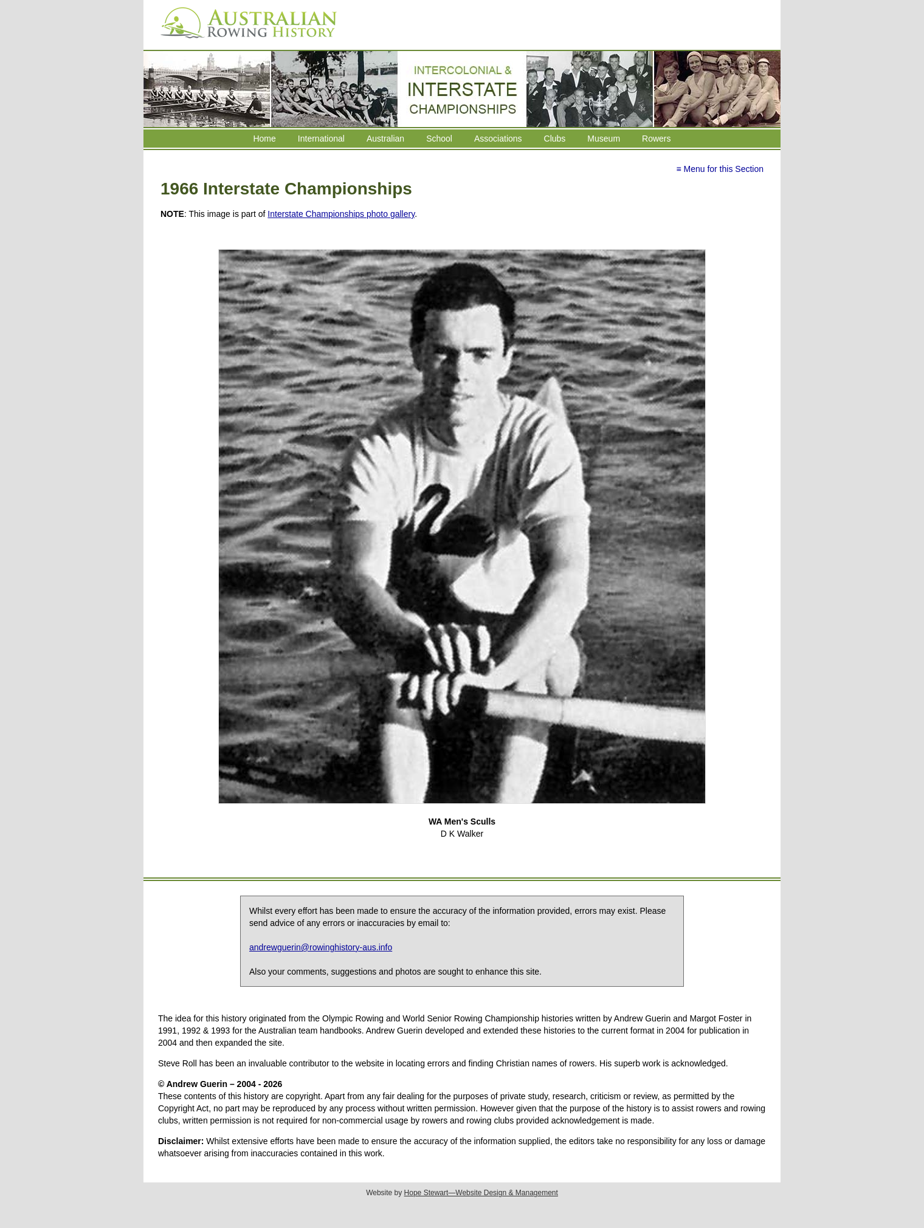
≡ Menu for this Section (720, 169)
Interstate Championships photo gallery (341, 214)
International (321, 138)
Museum (603, 138)
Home (264, 138)
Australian (385, 138)
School (439, 138)
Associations (498, 138)
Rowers (656, 138)
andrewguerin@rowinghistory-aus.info (320, 947)
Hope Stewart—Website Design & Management (481, 1193)
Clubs (555, 138)
